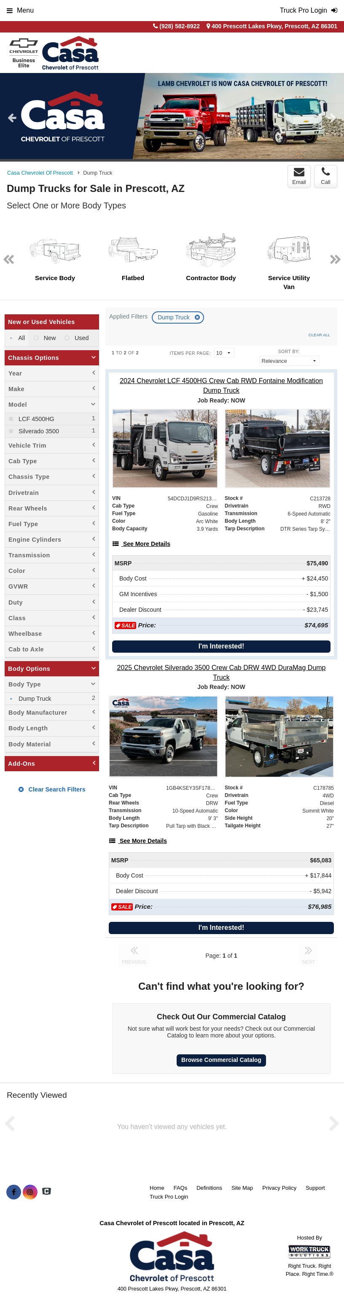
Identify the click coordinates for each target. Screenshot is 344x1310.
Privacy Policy (279, 1188)
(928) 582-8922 (179, 26)
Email (299, 176)
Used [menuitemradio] (81, 338)
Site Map (242, 1188)
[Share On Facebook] (13, 1192)
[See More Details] (141, 543)
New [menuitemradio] (49, 338)
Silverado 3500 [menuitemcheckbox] (38, 431)
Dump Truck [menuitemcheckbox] (34, 698)
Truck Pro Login (169, 1197)
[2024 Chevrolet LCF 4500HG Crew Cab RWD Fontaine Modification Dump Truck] (221, 385)
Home (157, 1188)
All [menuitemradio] (21, 338)
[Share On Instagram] (30, 1192)
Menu (20, 10)
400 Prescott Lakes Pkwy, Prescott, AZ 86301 (272, 26)
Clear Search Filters (52, 789)
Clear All (319, 334)
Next (332, 117)
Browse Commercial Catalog (221, 1059)
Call (325, 176)
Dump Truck (174, 317)
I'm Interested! (222, 646)
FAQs (181, 1188)
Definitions (209, 1188)
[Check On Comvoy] (46, 1192)
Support (315, 1188)
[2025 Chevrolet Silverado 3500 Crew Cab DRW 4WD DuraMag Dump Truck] (221, 672)
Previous (12, 117)
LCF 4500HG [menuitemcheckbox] (35, 419)
